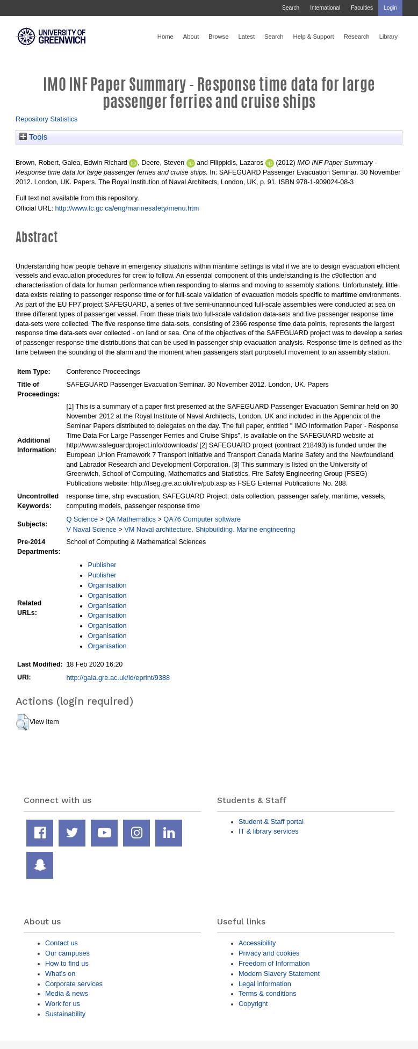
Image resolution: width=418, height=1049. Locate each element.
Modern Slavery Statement (279, 974)
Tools (33, 137)
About (191, 36)
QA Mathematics (130, 519)
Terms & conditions (268, 993)
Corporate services (74, 984)
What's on (60, 974)
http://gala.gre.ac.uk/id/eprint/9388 (118, 678)
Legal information (265, 984)
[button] (22, 722)
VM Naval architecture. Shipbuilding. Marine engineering (209, 529)
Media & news (66, 993)
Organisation (107, 585)
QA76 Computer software (202, 519)
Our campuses (67, 953)
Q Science (82, 519)
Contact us (61, 943)
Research (357, 36)
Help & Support (313, 36)
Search (290, 8)
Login (390, 8)
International (325, 8)
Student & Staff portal (271, 822)
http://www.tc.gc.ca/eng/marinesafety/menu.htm (127, 208)
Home (165, 36)
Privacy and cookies (269, 953)
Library (388, 36)
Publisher (102, 565)
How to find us (67, 963)
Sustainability (65, 1014)
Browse (218, 36)
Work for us (62, 1004)
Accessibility (257, 943)
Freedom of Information (274, 963)
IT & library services (269, 831)
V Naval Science (91, 529)
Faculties (362, 8)
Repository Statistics (47, 119)
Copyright (253, 1004)
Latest (246, 36)
